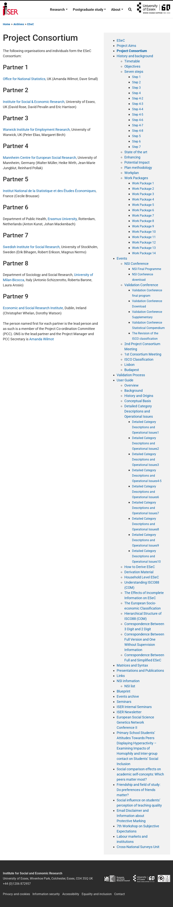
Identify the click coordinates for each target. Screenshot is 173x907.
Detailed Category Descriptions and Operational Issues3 (145, 459)
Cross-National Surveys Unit (138, 847)
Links (121, 676)
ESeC (121, 40)
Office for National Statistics (24, 79)
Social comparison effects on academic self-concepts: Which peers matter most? (140, 774)
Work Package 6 (143, 210)
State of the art (135, 152)
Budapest (131, 370)
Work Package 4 (143, 199)
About (115, 9)
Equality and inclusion (97, 894)
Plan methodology (138, 168)
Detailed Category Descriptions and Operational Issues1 (145, 427)
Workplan (131, 173)
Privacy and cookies (16, 894)
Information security (46, 894)
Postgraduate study (88, 9)
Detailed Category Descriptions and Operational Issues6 (145, 492)
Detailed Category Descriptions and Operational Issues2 (145, 443)
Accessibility (70, 894)
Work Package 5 (143, 205)
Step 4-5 (137, 114)
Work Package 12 (144, 242)
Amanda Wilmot (41, 339)
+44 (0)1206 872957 (17, 883)
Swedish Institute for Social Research (31, 247)
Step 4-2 (137, 98)
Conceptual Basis (137, 401)
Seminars (124, 702)
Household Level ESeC (141, 577)
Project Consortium (132, 51)
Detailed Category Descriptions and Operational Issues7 (145, 508)
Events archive (128, 696)
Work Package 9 (143, 226)
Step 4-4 (137, 109)
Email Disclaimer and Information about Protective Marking (133, 815)
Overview (131, 385)
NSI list (129, 686)
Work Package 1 (143, 183)
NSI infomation (128, 681)
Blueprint (123, 691)
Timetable (132, 61)
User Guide (125, 380)
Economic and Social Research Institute (33, 308)
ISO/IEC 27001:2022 (164, 878)
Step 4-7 (137, 125)
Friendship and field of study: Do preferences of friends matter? (138, 790)
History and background (135, 56)
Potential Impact (137, 162)
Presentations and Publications (140, 670)
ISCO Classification (138, 359)
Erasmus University (62, 219)
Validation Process (131, 375)
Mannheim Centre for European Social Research (39, 158)
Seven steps (133, 72)
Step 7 (136, 147)
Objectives (132, 66)
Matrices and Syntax (132, 665)
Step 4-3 (137, 104)
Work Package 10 (144, 232)
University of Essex (153, 9)
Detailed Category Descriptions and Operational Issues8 (145, 524)
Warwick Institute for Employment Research (36, 130)
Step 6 (136, 141)
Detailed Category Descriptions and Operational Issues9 (145, 540)
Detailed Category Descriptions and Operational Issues (138, 411)
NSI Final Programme (146, 269)
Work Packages (136, 178)
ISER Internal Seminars (134, 707)
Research (57, 9)
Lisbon (129, 365)
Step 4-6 (137, 120)
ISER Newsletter (129, 712)
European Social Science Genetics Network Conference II (135, 722)
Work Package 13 (144, 248)
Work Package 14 (144, 253)
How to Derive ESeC (139, 567)
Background (133, 390)
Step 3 (136, 87)
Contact (119, 894)
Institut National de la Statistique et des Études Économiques (49, 191)
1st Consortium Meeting (142, 354)
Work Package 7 (143, 215)
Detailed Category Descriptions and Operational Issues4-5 (146, 475)
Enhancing (132, 157)
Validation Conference (141, 285)
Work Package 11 (144, 237)
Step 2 (136, 82)
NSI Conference (136, 264)
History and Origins (138, 396)
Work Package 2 (143, 189)
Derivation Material (138, 572)
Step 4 (136, 93)
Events (122, 258)
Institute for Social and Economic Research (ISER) (10, 9)
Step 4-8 (137, 131)
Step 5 (136, 136)
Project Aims (126, 46)
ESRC (117, 878)
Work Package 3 (143, 194)
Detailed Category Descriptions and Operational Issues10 (146, 556)
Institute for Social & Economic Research (33, 102)
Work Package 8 (143, 221)
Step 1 (136, 77)
